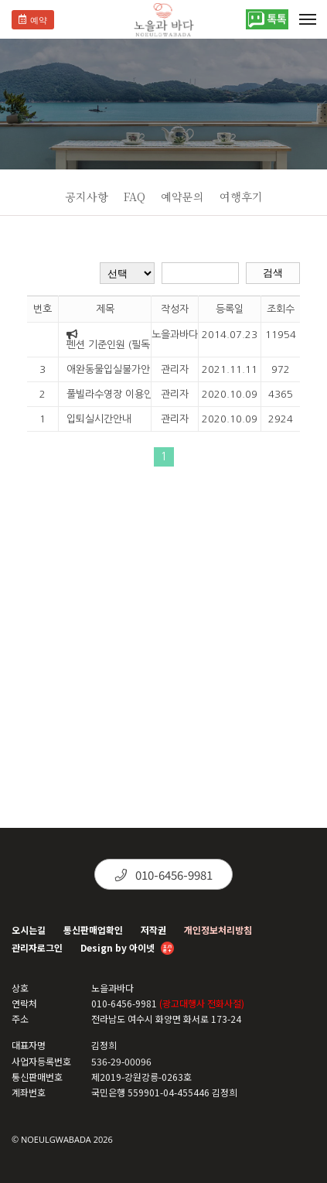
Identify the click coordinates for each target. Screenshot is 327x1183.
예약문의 (182, 196)
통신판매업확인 (93, 929)
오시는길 (29, 929)
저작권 (153, 929)
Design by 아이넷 (127, 949)
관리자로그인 (37, 947)
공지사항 (86, 196)
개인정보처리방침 (218, 929)
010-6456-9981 (164, 875)
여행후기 (241, 196)
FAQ (134, 196)
